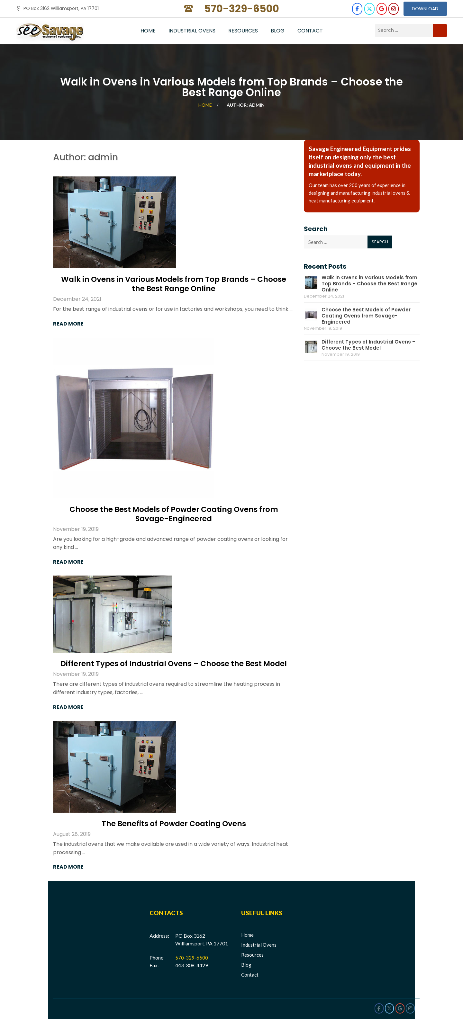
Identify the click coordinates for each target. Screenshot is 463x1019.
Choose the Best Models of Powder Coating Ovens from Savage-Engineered (173, 514)
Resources (243, 30)
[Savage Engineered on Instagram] (393, 9)
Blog (278, 30)
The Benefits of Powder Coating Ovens (174, 824)
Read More (68, 324)
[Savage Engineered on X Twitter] (369, 9)
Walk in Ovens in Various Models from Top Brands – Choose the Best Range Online (173, 284)
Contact (310, 30)
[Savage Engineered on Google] (381, 9)
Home (148, 30)
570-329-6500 (191, 958)
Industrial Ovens (191, 30)
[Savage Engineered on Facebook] (357, 9)
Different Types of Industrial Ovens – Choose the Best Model (173, 664)
